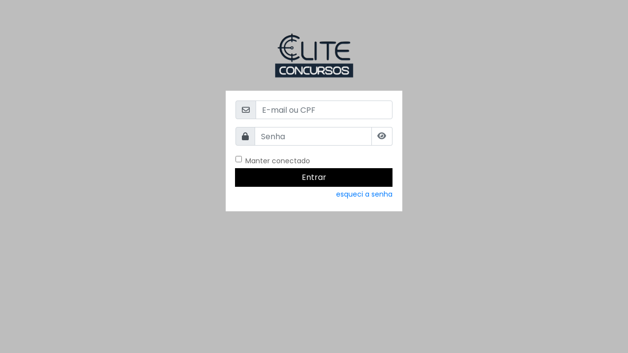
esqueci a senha (364, 194)
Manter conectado (277, 161)
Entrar (314, 177)
